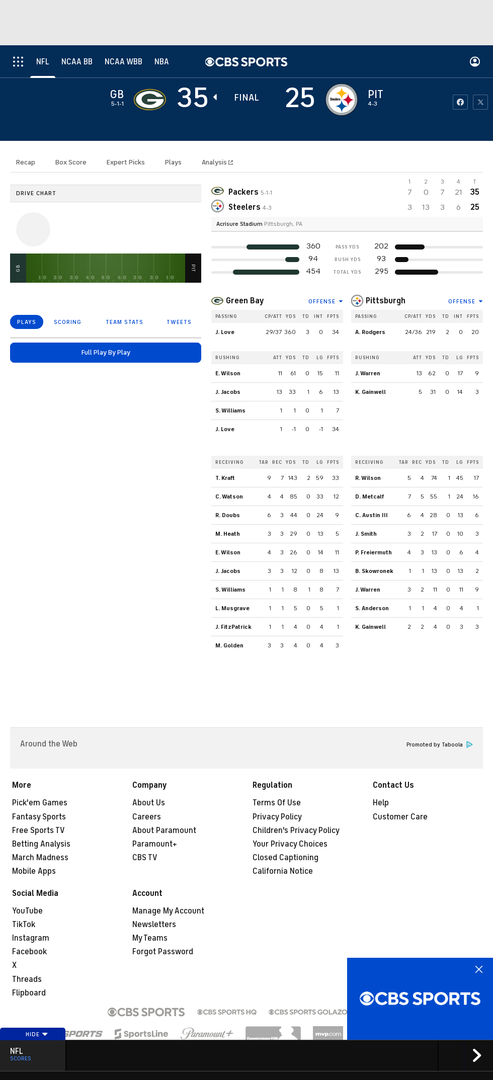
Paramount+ (154, 844)
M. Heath (227, 533)
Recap (25, 162)
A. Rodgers (370, 332)
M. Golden (229, 645)
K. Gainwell (370, 391)
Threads (27, 979)
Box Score (71, 162)
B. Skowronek (374, 570)
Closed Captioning (285, 858)
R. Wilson (368, 477)
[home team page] (341, 99)
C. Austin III (371, 515)
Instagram (30, 938)
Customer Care (400, 817)
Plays (173, 162)
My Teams (150, 938)
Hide (37, 1034)
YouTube (27, 911)
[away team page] (150, 99)
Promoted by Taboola (439, 744)
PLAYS (26, 321)
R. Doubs (227, 515)
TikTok (23, 925)
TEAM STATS (124, 321)
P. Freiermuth (373, 552)
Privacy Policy (277, 817)
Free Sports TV (38, 830)
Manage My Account (168, 911)
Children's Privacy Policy (296, 830)
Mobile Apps (34, 871)
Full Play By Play (105, 352)
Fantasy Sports (39, 817)
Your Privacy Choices (290, 844)
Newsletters (154, 925)
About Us (148, 803)
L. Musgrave (232, 608)
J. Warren (367, 373)
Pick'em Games (39, 803)
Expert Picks (126, 162)
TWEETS (179, 321)
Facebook (29, 952)
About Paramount (164, 830)
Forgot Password (162, 952)
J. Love (224, 332)
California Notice (283, 871)
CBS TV (144, 858)
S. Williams (230, 410)
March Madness (40, 858)
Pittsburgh (385, 301)
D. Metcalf (369, 496)
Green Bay (245, 301)
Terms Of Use (277, 803)
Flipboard (29, 993)
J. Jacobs (227, 391)
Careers (146, 817)
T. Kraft (225, 477)
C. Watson (229, 496)
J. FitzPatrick (233, 626)
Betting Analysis (41, 844)
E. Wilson (227, 373)
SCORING (67, 321)
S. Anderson (372, 608)
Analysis (215, 162)
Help (381, 803)
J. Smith (366, 533)
